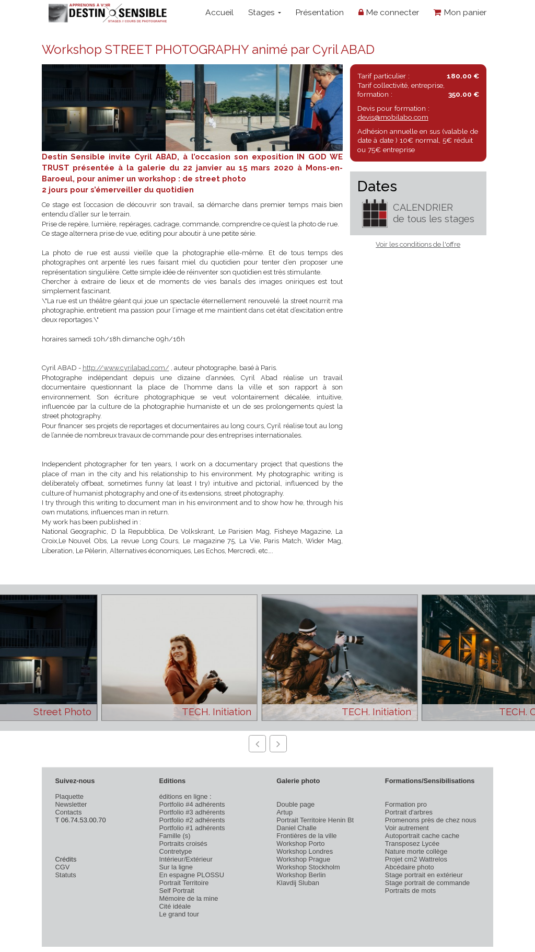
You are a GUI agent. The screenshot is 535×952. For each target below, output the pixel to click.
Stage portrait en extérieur (424, 875)
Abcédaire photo (409, 867)
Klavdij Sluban (297, 883)
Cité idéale (175, 906)
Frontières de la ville (306, 836)
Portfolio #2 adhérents (192, 820)
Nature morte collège (416, 851)
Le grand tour (179, 914)
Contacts (68, 812)
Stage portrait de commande (427, 883)
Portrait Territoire (183, 883)
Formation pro (406, 804)
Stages (264, 12)
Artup (284, 812)
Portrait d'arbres (409, 812)
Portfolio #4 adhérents (192, 804)
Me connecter (388, 12)
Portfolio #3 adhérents (192, 812)
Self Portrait (176, 890)
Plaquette (69, 796)
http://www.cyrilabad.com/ (126, 368)
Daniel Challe (296, 828)
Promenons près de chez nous (430, 820)
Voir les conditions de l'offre (418, 244)
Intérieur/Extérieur (185, 859)
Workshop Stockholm (308, 867)
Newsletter (71, 804)
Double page (295, 804)
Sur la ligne (175, 867)
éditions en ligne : (185, 796)
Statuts (65, 875)
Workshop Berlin (300, 875)
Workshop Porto (300, 843)
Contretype (175, 851)
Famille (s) (174, 836)
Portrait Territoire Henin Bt (315, 820)
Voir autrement (407, 828)
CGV (62, 867)
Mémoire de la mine (188, 898)
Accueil (219, 12)
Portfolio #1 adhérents (192, 828)
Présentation (319, 12)
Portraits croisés (183, 843)
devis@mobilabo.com (392, 117)
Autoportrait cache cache (422, 836)
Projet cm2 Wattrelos (416, 859)
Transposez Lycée (412, 843)
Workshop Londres (304, 851)
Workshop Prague (303, 859)
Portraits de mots (410, 890)
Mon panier (460, 12)
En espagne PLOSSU (191, 875)
